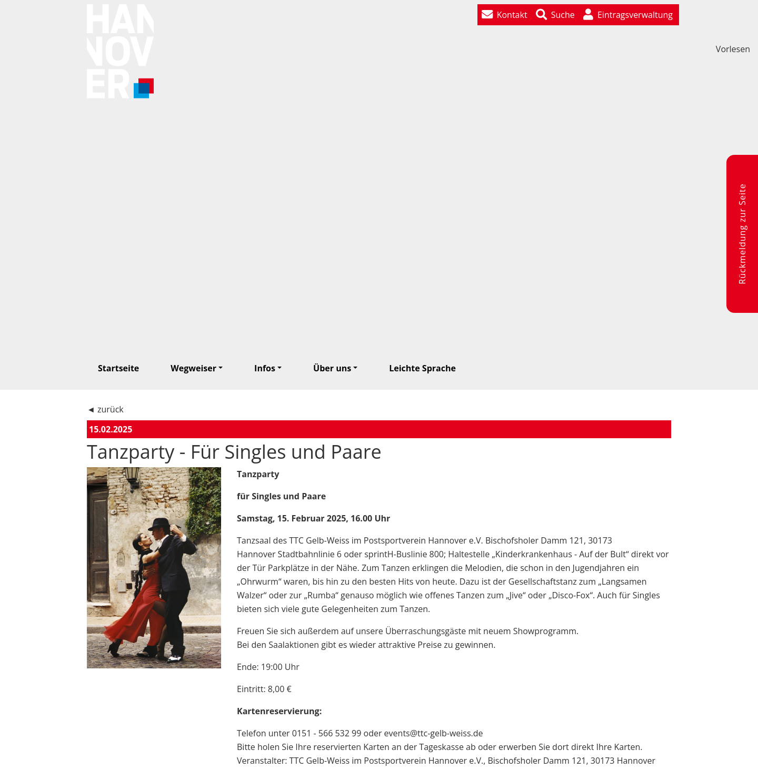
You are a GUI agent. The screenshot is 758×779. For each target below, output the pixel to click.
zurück (110, 409)
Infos (264, 368)
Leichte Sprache (422, 368)
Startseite (118, 368)
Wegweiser (193, 368)
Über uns (332, 368)
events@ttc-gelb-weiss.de (433, 733)
